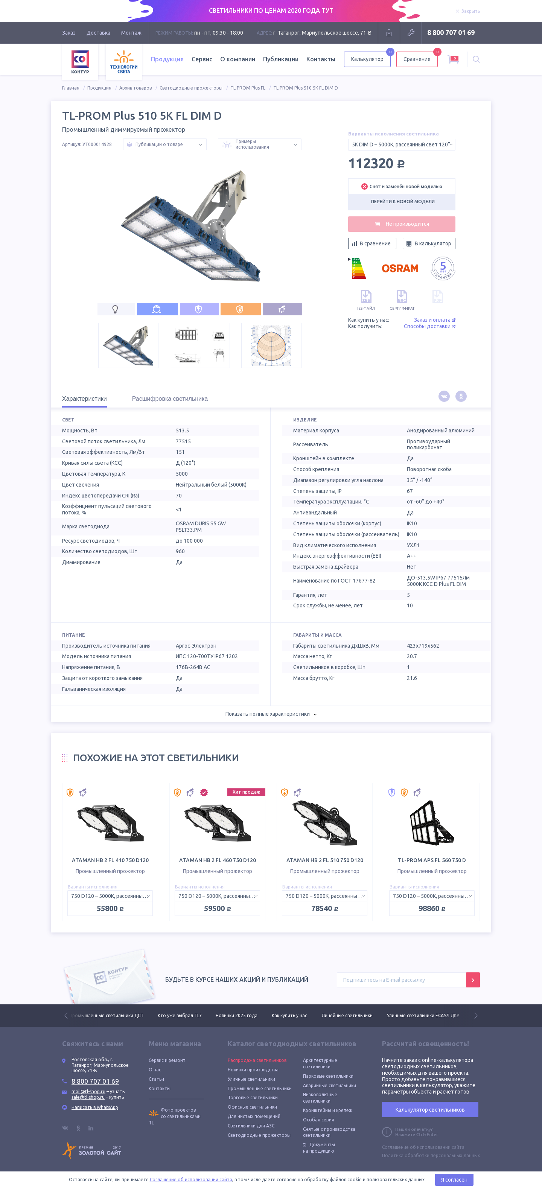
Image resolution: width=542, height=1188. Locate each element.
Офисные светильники (252, 1106)
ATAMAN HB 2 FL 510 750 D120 (324, 860)
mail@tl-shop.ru (88, 1091)
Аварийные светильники (329, 1085)
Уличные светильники (251, 1079)
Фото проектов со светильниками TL (175, 1116)
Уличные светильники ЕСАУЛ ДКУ (423, 1015)
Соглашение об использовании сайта (423, 1147)
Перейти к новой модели (403, 201)
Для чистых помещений (254, 1116)
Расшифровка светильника (170, 398)
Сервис (202, 59)
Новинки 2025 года (236, 1015)
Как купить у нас (289, 1015)
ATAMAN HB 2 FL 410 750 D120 (110, 860)
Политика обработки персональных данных (431, 1155)
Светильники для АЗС (251, 1125)
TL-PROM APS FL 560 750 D (432, 860)
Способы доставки (429, 326)
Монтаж (131, 33)
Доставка (98, 33)
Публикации (280, 59)
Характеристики (84, 398)
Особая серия (318, 1119)
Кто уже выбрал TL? (179, 1015)
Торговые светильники (253, 1097)
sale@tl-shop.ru (88, 1097)
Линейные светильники (347, 1015)
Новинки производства (253, 1069)
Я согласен (454, 1180)
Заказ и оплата (434, 320)
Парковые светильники (328, 1076)
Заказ (69, 33)
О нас (155, 1069)
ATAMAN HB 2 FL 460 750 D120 (217, 860)
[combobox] (401, 145)
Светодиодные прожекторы (191, 87)
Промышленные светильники (260, 1088)
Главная (70, 87)
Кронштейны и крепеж (327, 1110)
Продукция (167, 59)
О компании (237, 59)
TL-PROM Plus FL (247, 87)
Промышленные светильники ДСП (106, 1015)
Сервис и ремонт (167, 1060)
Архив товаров (135, 87)
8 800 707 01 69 (451, 32)
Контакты (320, 59)
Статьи (156, 1079)
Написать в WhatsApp (95, 1107)
